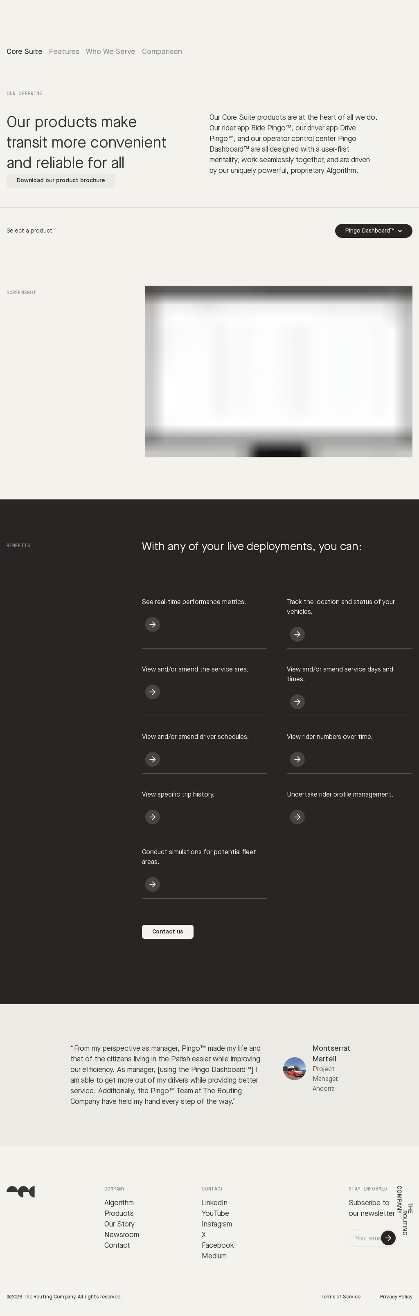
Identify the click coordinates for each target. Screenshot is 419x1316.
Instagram (217, 1224)
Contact (117, 1245)
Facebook (218, 1245)
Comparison (162, 51)
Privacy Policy (396, 1297)
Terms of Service (340, 1297)
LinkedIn (215, 1203)
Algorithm (119, 1203)
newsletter (378, 1213)
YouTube (215, 1213)
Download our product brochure (61, 180)
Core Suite (25, 51)
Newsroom (121, 1235)
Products (119, 1213)
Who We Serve (110, 51)
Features (64, 51)
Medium (214, 1256)
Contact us (167, 932)
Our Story (119, 1224)
